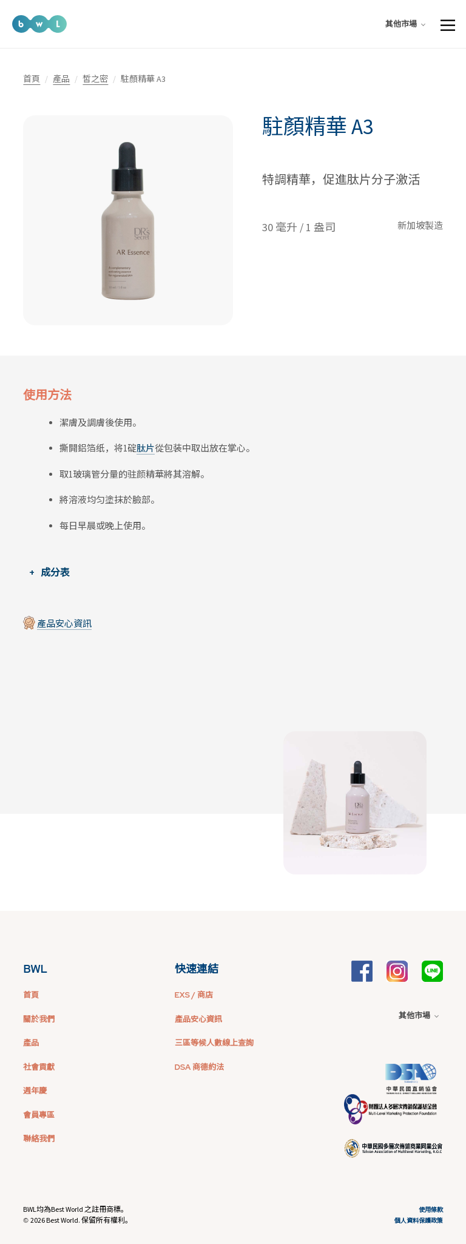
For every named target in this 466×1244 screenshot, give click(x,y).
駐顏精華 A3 (317, 126)
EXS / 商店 (194, 995)
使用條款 (431, 1210)
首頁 (31, 78)
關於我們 (39, 1019)
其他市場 (405, 24)
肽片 (146, 448)
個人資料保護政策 (418, 1221)
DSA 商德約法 (199, 1067)
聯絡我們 (39, 1139)
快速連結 (196, 969)
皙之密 (95, 78)
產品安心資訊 (64, 623)
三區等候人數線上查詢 (214, 1043)
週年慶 (35, 1091)
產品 (61, 78)
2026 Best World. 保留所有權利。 (81, 1220)
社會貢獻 (39, 1067)
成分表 (55, 572)
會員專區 (39, 1115)
